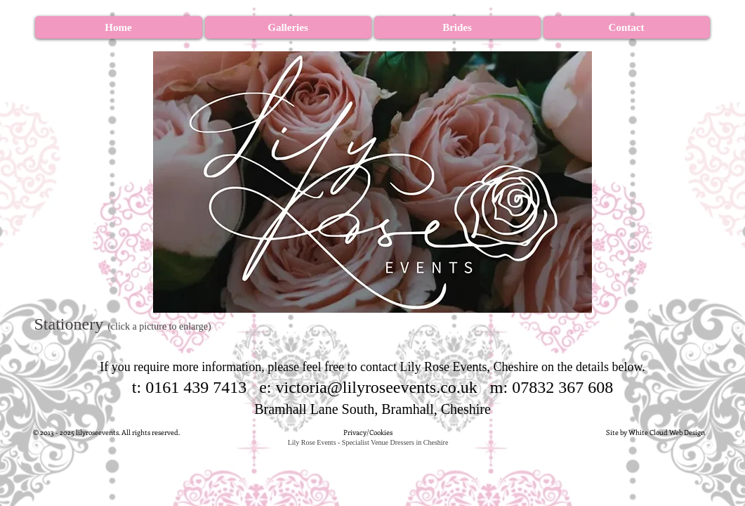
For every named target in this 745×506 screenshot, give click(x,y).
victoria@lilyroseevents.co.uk (376, 387)
